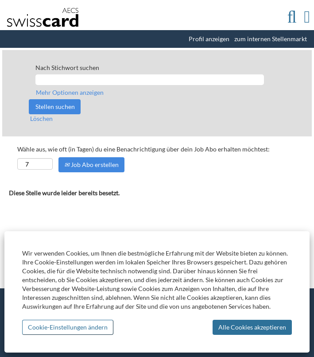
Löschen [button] (41, 118)
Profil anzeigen (209, 39)
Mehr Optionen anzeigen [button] (70, 92)
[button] (307, 16)
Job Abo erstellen (91, 164)
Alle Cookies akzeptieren (252, 327)
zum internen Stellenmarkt (270, 39)
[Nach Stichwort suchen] (149, 79)
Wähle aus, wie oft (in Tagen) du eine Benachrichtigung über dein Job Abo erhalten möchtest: (143, 149)
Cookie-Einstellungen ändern (68, 327)
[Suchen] (291, 16)
